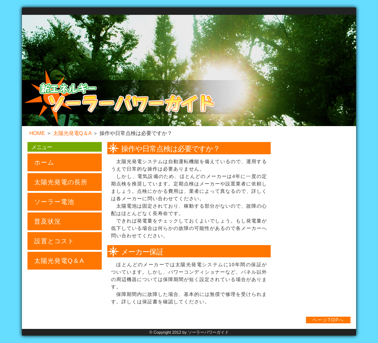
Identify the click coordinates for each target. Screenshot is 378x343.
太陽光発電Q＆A (72, 133)
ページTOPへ (328, 320)
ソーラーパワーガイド (208, 332)
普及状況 (47, 221)
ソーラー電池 (54, 201)
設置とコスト (54, 241)
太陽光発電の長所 (61, 182)
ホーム (44, 162)
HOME (37, 133)
